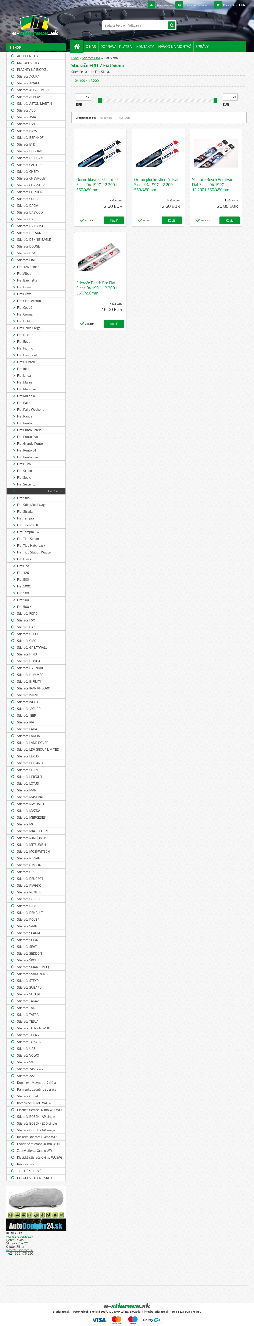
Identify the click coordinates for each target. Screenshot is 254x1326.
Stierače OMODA (29, 864)
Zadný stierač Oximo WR (34, 1150)
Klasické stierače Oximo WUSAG (39, 1157)
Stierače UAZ (26, 1048)
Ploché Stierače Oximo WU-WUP (40, 1109)
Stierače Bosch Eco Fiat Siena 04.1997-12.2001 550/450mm (96, 288)
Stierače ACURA (28, 76)
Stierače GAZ (26, 627)
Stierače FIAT (26, 259)
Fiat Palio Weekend (30, 409)
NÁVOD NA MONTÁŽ (174, 46)
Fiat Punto (24, 423)
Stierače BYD (26, 144)
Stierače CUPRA (28, 198)
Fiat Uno (23, 565)
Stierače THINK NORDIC (34, 1028)
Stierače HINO (27, 654)
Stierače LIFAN (27, 769)
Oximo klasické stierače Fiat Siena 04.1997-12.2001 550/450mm (99, 184)
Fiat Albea (24, 273)
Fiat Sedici (24, 477)
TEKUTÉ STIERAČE (30, 1170)
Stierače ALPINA (28, 96)
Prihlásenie (164, 5)
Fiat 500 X (24, 606)
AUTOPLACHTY (28, 55)
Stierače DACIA (27, 205)
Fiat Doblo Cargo (29, 327)
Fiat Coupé (24, 307)
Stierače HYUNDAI (30, 667)
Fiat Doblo (24, 321)
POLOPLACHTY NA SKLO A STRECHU (36, 1178)
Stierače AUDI (27, 110)
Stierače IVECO (27, 701)
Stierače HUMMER (30, 674)
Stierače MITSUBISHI (32, 844)
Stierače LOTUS (28, 783)
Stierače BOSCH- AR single (36, 1130)
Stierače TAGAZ (28, 1000)
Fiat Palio (23, 402)
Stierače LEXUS (28, 756)
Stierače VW (25, 1062)
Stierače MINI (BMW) (32, 837)
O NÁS (91, 46)
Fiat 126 (23, 572)
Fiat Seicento (26, 484)
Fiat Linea (24, 375)
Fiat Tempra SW (28, 531)
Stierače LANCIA (28, 735)
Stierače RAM (26, 905)
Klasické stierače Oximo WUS (37, 1136)
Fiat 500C (24, 586)
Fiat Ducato (25, 334)
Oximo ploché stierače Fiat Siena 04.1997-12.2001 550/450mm (156, 184)
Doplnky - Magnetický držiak (37, 1082)
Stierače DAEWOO (30, 212)
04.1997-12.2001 (88, 80)
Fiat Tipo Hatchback (31, 545)
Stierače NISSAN (28, 858)
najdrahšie (124, 118)
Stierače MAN (27, 790)
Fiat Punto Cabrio (29, 429)
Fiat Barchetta (27, 280)
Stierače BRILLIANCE (32, 157)
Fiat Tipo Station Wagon (34, 552)
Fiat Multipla (26, 395)
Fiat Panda (24, 416)
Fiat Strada (25, 511)
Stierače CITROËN (29, 191)
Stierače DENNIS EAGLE (34, 239)
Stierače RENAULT (30, 912)
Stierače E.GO (26, 253)
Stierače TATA (26, 1007)
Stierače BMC (26, 123)
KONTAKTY (145, 46)
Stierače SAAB (27, 926)
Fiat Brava (24, 287)
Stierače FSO (26, 620)
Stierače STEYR (28, 980)
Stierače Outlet (27, 1096)
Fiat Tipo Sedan (28, 538)
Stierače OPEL (27, 871)
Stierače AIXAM (28, 83)
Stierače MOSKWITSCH (33, 851)
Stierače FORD (27, 613)
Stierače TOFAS (28, 1034)
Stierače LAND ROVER (33, 742)
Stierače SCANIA (28, 932)
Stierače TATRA (28, 1014)
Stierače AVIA (26, 117)
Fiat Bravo (24, 293)
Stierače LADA (27, 729)
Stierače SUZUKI (28, 994)
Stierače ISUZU (27, 695)
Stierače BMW (27, 130)
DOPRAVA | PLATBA (116, 46)
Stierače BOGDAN (29, 151)
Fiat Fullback (26, 361)
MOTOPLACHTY (28, 62)
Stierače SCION (27, 939)
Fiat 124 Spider (28, 266)
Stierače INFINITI (29, 681)
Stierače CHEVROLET (32, 178)
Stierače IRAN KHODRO (33, 688)
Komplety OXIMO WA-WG (35, 1102)
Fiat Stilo (23, 497)
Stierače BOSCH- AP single (36, 1116)
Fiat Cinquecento (29, 300)
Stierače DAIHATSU (30, 225)
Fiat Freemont (27, 355)
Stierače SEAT (27, 946)
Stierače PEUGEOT (30, 878)
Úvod (75, 57)
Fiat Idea (23, 368)
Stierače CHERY (28, 171)
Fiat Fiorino (25, 348)
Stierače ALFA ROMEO (33, 89)
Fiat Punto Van (27, 457)
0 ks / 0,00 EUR (234, 5)
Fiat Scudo (24, 470)
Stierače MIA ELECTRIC (33, 831)
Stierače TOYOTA (29, 1041)
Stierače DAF (26, 219)
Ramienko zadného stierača (36, 1089)
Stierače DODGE (28, 246)
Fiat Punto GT (26, 450)
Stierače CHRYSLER (31, 185)
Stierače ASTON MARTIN (34, 103)
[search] (171, 25)
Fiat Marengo (26, 389)
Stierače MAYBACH (30, 803)
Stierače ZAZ (26, 1075)
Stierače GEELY (27, 633)
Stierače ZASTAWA (30, 1068)
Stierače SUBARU (29, 987)
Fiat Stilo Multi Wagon (33, 504)
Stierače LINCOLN (29, 776)
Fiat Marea (24, 382)
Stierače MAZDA (28, 810)
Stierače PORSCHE (30, 898)
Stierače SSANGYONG (32, 973)
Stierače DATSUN (29, 232)
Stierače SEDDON (29, 953)
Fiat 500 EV (25, 593)
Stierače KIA (25, 722)
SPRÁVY (202, 46)
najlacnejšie (106, 118)
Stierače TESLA (28, 1021)
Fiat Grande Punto (30, 443)
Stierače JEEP (26, 715)
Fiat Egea (23, 341)
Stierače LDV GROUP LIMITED (38, 749)
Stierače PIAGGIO (29, 885)
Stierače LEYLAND (30, 763)
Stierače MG (25, 824)
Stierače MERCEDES (31, 817)
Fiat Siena (55, 491)
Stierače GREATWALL (32, 647)
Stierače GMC (26, 640)
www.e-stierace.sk (19, 1236)
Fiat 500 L (24, 599)
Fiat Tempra (25, 518)
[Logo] (35, 25)
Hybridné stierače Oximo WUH (38, 1143)
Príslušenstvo (26, 1164)
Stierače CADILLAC (30, 164)
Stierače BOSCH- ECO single (37, 1123)
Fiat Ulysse (25, 559)
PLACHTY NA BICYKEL (32, 69)
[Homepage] (78, 46)
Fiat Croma (25, 314)
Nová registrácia (196, 5)
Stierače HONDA (28, 661)
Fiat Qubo (24, 463)
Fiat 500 (23, 579)
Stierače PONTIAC (29, 892)
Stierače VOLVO (28, 1055)
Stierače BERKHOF (30, 137)
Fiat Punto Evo (27, 436)
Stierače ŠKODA (28, 960)
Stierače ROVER (28, 919)
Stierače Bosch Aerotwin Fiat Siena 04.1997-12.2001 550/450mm (212, 184)
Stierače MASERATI (30, 797)
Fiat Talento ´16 (28, 525)
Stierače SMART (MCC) (33, 966)
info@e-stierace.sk (19, 1249)
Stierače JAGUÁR (29, 708)
